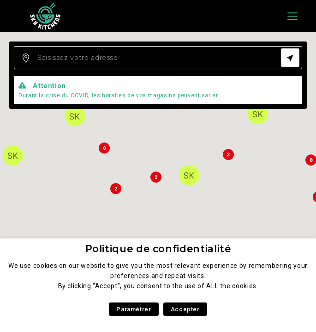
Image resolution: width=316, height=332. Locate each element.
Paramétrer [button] (133, 309)
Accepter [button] (185, 309)
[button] (75, 116)
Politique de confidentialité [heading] (158, 249)
